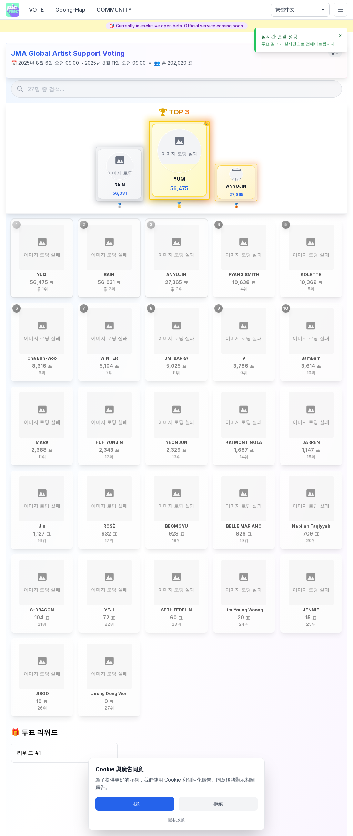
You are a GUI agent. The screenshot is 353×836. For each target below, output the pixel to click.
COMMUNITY (114, 10)
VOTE (36, 10)
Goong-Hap (70, 10)
